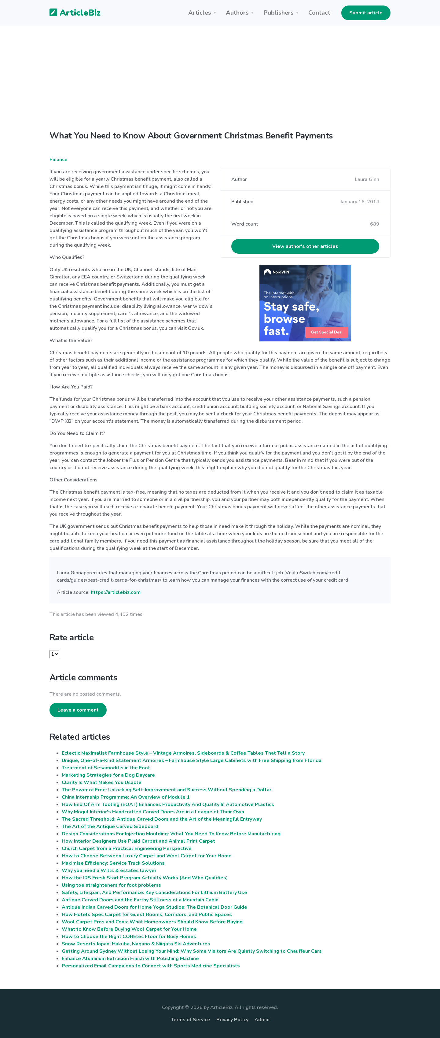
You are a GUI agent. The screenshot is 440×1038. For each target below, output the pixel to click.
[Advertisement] (220, 83)
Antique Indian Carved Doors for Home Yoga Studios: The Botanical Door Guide (154, 907)
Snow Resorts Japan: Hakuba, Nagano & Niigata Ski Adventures (136, 943)
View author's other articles (305, 246)
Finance (59, 159)
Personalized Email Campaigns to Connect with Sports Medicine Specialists (151, 966)
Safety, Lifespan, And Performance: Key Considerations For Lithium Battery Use (154, 892)
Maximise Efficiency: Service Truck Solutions (113, 863)
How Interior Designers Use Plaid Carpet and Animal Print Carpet (138, 841)
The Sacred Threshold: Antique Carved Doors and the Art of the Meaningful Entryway (162, 819)
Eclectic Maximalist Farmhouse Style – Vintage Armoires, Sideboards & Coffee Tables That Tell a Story (183, 753)
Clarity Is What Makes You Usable (101, 782)
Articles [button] (199, 13)
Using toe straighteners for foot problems (111, 885)
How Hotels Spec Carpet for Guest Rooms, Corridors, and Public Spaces (147, 914)
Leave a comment (78, 710)
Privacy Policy (232, 1019)
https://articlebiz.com (116, 592)
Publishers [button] (278, 13)
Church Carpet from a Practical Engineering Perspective (127, 848)
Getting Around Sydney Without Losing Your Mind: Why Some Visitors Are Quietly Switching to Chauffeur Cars (192, 951)
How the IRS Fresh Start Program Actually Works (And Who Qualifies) (145, 877)
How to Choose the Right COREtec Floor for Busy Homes (129, 936)
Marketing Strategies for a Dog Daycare (108, 775)
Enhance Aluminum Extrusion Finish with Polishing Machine (130, 958)
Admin (262, 1019)
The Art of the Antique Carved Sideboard (110, 826)
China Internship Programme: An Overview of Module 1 (126, 797)
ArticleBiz (71, 13)
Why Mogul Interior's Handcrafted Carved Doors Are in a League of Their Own (153, 811)
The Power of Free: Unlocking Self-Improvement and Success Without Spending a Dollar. (167, 789)
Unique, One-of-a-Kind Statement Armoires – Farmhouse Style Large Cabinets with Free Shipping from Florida (191, 760)
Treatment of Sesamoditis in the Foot (106, 767)
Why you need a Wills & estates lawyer (109, 870)
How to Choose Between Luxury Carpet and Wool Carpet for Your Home (147, 855)
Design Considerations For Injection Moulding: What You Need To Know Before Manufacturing (171, 833)
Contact (319, 13)
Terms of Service (190, 1019)
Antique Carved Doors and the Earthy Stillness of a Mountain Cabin (140, 899)
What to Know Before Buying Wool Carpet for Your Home (129, 929)
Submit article (366, 12)
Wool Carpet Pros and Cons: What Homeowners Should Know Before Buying (152, 921)
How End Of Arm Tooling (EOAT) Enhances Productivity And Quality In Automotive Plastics (168, 804)
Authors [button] (237, 13)
